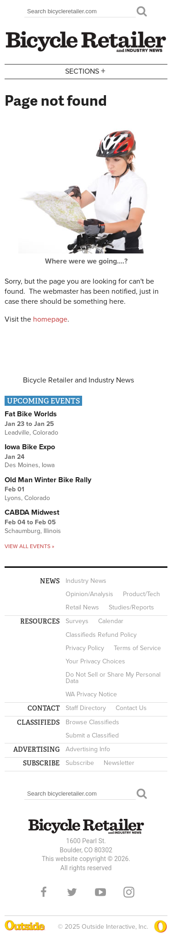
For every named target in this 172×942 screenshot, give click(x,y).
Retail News (82, 607)
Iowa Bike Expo (30, 447)
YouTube (100, 892)
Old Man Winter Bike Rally (48, 479)
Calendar (110, 621)
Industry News (86, 581)
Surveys (77, 621)
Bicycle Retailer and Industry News (78, 380)
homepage (50, 319)
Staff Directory (86, 708)
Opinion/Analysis (89, 594)
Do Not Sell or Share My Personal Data (113, 678)
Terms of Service (137, 648)
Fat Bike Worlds (31, 414)
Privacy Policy (85, 648)
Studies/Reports (131, 607)
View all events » (29, 546)
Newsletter (119, 763)
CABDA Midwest (32, 512)
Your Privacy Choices (95, 661)
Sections (86, 70)
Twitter (72, 892)
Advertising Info (88, 749)
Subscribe (80, 763)
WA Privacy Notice (91, 694)
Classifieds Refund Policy (101, 635)
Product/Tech (141, 594)
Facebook (43, 892)
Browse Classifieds (92, 722)
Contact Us (131, 708)
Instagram (128, 892)
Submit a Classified (92, 735)
